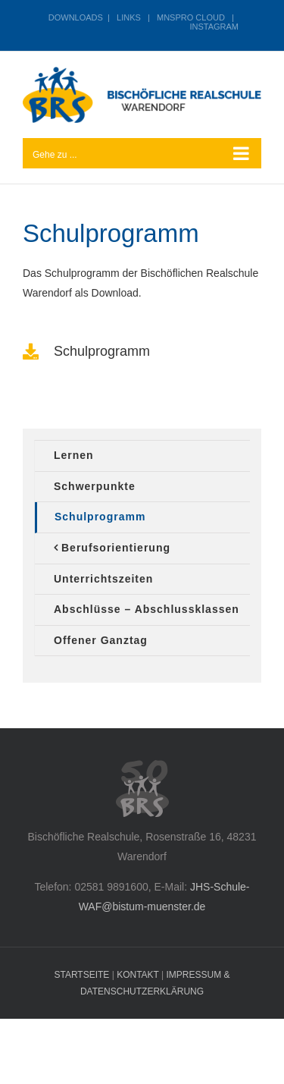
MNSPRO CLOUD (191, 17)
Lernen (74, 455)
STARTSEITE (81, 974)
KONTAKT (138, 974)
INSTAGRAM (214, 26)
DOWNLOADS (75, 17)
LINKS (129, 17)
